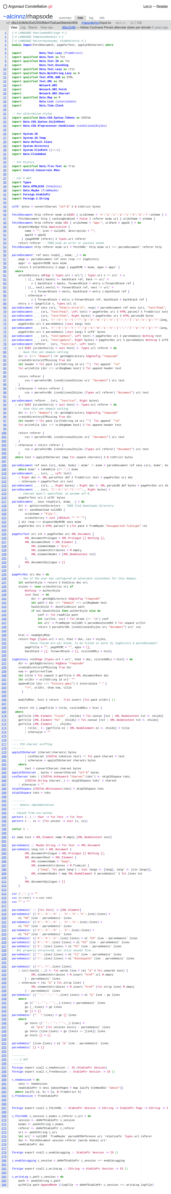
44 (4, 207)
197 (4, 825)
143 (4, 607)
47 (4, 219)
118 (4, 506)
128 (4, 546)
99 (4, 429)
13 (4, 81)
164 (4, 692)
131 (4, 558)
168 (4, 708)
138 (4, 587)
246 (4, 1023)
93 (4, 405)
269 (4, 1116)
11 (4, 73)
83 (4, 364)
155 (4, 655)
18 (4, 102)
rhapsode (87, 22)
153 (4, 647)
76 (4, 336)
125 (4, 534)
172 (4, 724)
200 (4, 837)
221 (4, 922)
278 (4, 1153)
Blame (33, 27)
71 (4, 316)
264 (4, 1096)
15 (4, 89)
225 (4, 938)
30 (4, 150)
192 (4, 805)
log (91, 17)
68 (4, 304)
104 (4, 449)
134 (4, 570)
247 (4, 1027)
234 (4, 975)
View (14, 27)
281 (4, 1165)
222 (4, 926)
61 (4, 275)
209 (4, 874)
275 (4, 1140)
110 (4, 473)
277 (4, 1148)
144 (4, 611)
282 (4, 1169)
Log (22, 27)
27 (4, 138)
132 (4, 562)
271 (4, 1124)
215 (4, 898)
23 (4, 122)
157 (4, 663)
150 (4, 635)
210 (4, 878)
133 (4, 566)
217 (4, 906)
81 (4, 356)
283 (4, 1173)
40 (4, 190)
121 (4, 518)
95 (4, 413)
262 (4, 1088)
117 (4, 502)
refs (101, 17)
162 (4, 684)
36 (4, 174)
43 (4, 203)
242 (4, 1007)
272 (4, 1128)
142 (4, 603)
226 (4, 942)
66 (4, 296)
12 (4, 77)
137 (4, 583)
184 (4, 773)
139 (4, 591)
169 (4, 712)
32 (4, 158)
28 (4, 142)
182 (4, 764)
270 (4, 1120)
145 (4, 615)
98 (4, 425)
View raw (46, 27)
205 (4, 857)
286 (4, 1185)
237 (4, 987)
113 (4, 486)
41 (4, 195)
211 (4, 882)
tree (80, 17)
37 (4, 178)
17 (4, 98)
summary (65, 17)
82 (4, 360)
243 (4, 1011)
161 (4, 680)
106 (4, 457)
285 (4, 1181)
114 (4, 490)
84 (4, 368)
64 (4, 288)
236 (4, 983)
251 (4, 1043)
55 (4, 251)
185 (4, 777)
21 (4, 114)
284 (4, 1177)
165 (4, 696)
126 (4, 538)
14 (4, 85)
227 (4, 946)
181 (4, 760)
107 (4, 461)
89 (4, 389)
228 (4, 950)
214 (4, 894)
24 (4, 126)
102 (4, 441)
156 (4, 659)
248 (4, 1031)
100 (4, 433)
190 (4, 797)
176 (4, 740)
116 (4, 498)
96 (4, 417)
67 (4, 300)
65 (4, 292)
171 (4, 720)
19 (4, 106)
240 (4, 999)
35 (4, 170)
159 (4, 672)
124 (4, 530)
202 (4, 845)
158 (4, 667)
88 (4, 385)
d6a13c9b (69, 27)
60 (4, 271)
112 (4, 482)
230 (4, 959)
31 (4, 154)
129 (4, 550)
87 (4, 380)
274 (4, 1136)
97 (4, 421)
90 (4, 393)
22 (4, 118)
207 (4, 866)
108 (4, 465)
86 (4, 376)
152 (4, 643)
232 (4, 967)
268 (4, 1112)
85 (4, 372)
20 (4, 110)
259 (4, 1076)
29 (4, 146)
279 (4, 1157)
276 (4, 1144)
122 (4, 522)
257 (4, 1068)
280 (4, 1161)
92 (4, 401)
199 (4, 833)
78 (4, 344)
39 (4, 186)
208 (4, 870)
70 (4, 312)
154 (4, 651)
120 (4, 514)
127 (4, 542)
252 (4, 1047)
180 (4, 756)
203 (4, 849)
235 (4, 979)
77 (4, 340)
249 (4, 1035)
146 (4, 619)
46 (4, 215)
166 (4, 700)
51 (4, 235)
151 (4, 639)
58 (4, 263)
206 (4, 861)
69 (4, 308)
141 (4, 599)
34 (4, 166)
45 (4, 211)
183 (4, 769)
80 (4, 352)
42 (4, 199)
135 (4, 575)
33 (4, 162)
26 (4, 134)
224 (4, 934)
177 (4, 744)
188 (4, 789)
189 (4, 793)
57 (4, 259)
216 (4, 902)
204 (4, 853)
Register (162, 6)
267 (4, 1108)
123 (4, 526)
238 (4, 991)
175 (4, 736)
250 (4, 1039)
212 (4, 886)
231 (4, 963)
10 (4, 69)
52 (4, 239)
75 (4, 332)
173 (4, 728)
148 (4, 627)
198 (4, 829)
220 (4, 918)
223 (4, 930)
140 (4, 595)
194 (4, 813)
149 (4, 631)
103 (4, 445)
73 (4, 324)
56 (4, 255)
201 (4, 841)
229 (4, 954)
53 (4, 243)
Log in (147, 6)
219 (4, 914)
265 (4, 1100)
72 (4, 320)
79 (4, 348)
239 (4, 995)
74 (4, 328)
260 (4, 1080)
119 (4, 510)
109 (4, 469)
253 (4, 1051)
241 (4, 1003)
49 (4, 227)
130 (4, 554)
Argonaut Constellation (30, 6)
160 (4, 676)
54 (4, 247)
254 (4, 1056)
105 (4, 453)
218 (4, 910)
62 (4, 279)
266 (4, 1104)
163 (4, 688)
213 (4, 890)
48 (4, 223)
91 (4, 397)
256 (4, 1064)
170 (4, 716)
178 (4, 748)
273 (4, 1132)
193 (4, 809)
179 (4, 752)
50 (4, 231)
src (97, 22)
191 (4, 801)
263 (4, 1092)
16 (4, 93)
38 (4, 182)
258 (4, 1072)
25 (4, 130)
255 (4, 1060)
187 (4, 785)
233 (4, 971)
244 (4, 1015)
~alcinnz (14, 16)
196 (4, 821)
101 (4, 437)
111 (4, 477)
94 (4, 409)
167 (4, 704)
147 (4, 623)
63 (4, 283)
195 (4, 817)
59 (4, 267)
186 (4, 781)
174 (4, 732)
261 (4, 1084)
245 (4, 1019)
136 (4, 579)
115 (4, 494)
